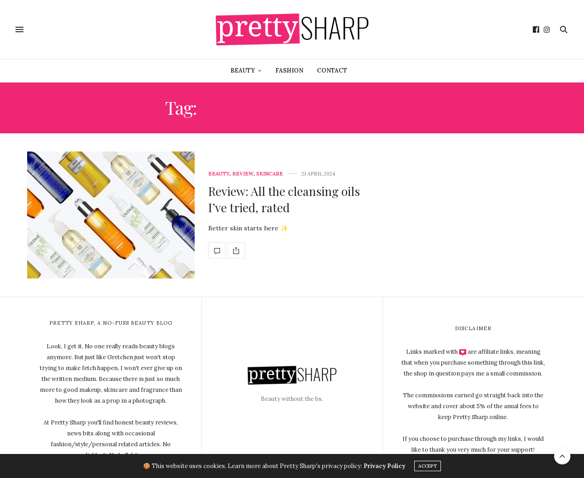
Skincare (269, 173)
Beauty (242, 70)
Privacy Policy (384, 466)
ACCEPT (427, 466)
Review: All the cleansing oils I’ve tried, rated (284, 199)
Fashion (289, 70)
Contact (332, 70)
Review (243, 173)
